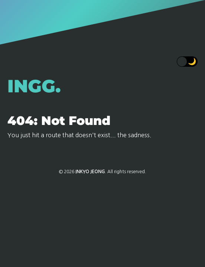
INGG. (34, 86)
